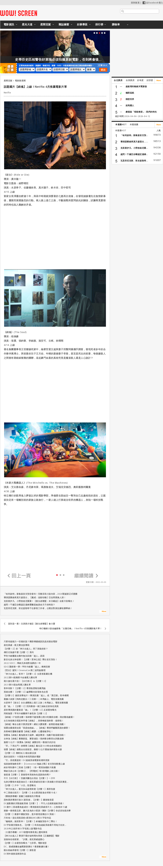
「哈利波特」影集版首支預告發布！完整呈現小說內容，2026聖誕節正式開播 (40, 593)
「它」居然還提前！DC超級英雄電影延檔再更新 (27, 760)
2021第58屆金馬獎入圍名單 (17, 684)
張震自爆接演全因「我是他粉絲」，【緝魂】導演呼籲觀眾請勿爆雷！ (37, 727)
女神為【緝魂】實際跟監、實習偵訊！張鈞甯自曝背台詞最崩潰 (34, 738)
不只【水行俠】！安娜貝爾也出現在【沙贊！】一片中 (29, 778)
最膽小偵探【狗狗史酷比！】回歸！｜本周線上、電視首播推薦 (34, 699)
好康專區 (82, 24)
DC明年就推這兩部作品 (15, 853)
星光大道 (27, 24)
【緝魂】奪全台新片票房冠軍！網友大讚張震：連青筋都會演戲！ (35, 724)
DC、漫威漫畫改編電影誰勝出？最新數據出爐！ (27, 846)
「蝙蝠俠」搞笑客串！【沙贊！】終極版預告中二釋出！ (30, 821)
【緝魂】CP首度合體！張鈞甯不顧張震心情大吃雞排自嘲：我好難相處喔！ (39, 717)
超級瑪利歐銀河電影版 (136, 86)
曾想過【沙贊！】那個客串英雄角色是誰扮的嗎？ (27, 774)
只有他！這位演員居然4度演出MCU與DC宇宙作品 (27, 817)
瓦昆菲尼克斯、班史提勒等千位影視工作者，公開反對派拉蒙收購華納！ (38, 608)
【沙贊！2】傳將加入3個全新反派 (20, 753)
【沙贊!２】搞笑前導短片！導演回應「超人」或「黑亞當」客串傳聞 (36, 695)
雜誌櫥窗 (64, 24)
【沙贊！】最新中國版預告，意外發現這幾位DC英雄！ (30, 814)
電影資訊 (9, 24)
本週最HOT (120, 124)
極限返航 (130, 92)
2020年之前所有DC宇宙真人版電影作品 (23, 828)
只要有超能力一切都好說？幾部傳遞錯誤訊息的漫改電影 (30, 641)
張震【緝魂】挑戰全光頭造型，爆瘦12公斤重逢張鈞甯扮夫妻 (33, 749)
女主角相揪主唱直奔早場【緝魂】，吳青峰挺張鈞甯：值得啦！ (34, 720)
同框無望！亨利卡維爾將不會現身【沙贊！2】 (26, 713)
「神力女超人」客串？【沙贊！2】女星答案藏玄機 (28, 673)
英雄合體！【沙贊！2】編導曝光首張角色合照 (26, 691)
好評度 (150, 80)
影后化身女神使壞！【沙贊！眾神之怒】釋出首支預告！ (30, 659)
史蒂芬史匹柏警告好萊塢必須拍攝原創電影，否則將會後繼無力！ (74, 59)
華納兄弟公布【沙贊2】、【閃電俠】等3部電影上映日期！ (32, 771)
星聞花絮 (45, 24)
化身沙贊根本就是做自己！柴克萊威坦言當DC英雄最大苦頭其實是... (36, 781)
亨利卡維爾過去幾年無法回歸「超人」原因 (24, 655)
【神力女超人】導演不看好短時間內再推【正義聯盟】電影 (31, 835)
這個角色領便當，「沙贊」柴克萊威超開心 (24, 839)
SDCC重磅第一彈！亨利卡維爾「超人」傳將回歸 (27, 666)
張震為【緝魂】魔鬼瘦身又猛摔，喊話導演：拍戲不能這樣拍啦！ (35, 735)
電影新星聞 (20, 80)
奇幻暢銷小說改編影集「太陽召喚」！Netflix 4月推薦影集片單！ (70, 628)
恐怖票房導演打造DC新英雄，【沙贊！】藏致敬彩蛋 (29, 799)
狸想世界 (130, 99)
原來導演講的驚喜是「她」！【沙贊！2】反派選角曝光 (30, 709)
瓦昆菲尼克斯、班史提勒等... (134, 160)
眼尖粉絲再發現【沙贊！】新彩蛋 (20, 850)
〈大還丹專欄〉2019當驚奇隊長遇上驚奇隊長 (25, 832)
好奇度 (140, 80)
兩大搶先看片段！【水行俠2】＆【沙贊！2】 (25, 681)
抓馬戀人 (130, 105)
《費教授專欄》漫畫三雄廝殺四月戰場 (22, 796)
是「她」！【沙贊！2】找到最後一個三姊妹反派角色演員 (31, 706)
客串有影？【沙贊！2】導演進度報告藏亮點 (25, 688)
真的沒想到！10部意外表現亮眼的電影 (22, 756)
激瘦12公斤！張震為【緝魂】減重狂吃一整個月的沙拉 (30, 742)
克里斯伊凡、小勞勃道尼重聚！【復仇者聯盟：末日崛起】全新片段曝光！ (39, 601)
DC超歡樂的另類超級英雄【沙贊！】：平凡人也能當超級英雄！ (34, 803)
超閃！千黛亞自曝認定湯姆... (134, 154)
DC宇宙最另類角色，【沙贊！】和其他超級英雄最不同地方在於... (35, 825)
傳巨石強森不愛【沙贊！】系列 (19, 652)
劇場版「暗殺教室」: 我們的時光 (141, 111)
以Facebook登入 (153, 2)
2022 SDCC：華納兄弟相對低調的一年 (22, 663)
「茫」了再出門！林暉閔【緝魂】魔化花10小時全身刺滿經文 (33, 745)
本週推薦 (134, 124)
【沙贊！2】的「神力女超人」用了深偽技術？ (26, 648)
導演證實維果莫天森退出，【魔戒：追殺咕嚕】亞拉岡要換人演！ (35, 597)
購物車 (116, 24)
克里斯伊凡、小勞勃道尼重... (134, 147)
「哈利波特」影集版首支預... (134, 135)
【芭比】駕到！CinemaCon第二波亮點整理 (25, 670)
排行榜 (99, 24)
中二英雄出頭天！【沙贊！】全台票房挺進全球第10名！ (31, 792)
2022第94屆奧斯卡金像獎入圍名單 (20, 677)
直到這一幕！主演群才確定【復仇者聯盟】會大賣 (31, 623)
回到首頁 (135, 2)
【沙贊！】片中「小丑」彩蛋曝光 (20, 785)
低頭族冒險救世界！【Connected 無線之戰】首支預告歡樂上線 (34, 763)
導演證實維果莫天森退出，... (134, 141)
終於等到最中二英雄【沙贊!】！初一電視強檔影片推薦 (30, 767)
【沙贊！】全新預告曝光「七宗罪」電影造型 (25, 843)
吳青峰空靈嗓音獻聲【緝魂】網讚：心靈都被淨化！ (28, 731)
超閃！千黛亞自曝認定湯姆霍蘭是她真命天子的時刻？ (29, 604)
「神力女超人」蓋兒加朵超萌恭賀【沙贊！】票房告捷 (29, 789)
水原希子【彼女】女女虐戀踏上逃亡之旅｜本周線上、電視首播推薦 (36, 702)
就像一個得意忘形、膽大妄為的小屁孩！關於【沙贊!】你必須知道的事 (37, 810)
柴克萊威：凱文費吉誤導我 (16, 645)
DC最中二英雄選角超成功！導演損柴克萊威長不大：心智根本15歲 (35, 807)
